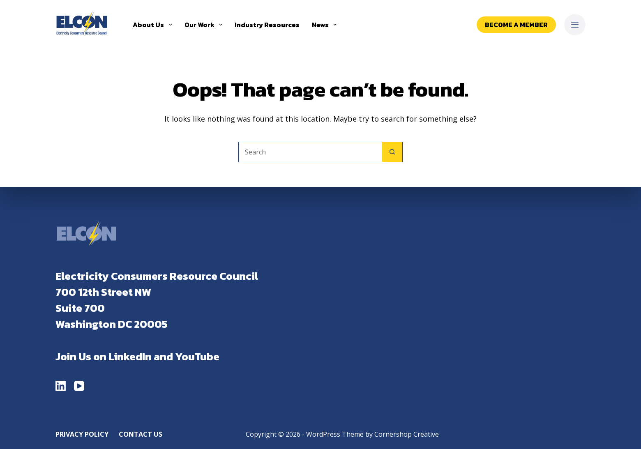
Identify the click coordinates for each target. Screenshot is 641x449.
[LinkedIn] (60, 386)
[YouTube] (79, 386)
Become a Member (516, 25)
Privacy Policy (81, 434)
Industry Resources (267, 25)
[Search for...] (310, 152)
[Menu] (575, 24)
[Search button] (392, 152)
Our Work (205, 25)
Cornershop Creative (406, 434)
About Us (154, 25)
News (326, 25)
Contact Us (140, 434)
